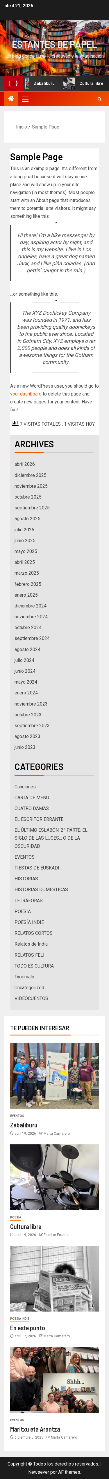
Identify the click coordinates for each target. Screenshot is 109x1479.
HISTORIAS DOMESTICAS (41, 889)
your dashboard (26, 394)
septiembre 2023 (32, 725)
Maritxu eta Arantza (35, 1429)
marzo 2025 (27, 573)
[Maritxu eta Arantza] (54, 1380)
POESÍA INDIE (29, 922)
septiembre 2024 (32, 638)
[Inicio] (11, 99)
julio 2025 (24, 530)
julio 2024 (24, 660)
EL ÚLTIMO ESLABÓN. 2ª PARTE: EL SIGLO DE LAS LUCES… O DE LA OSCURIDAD (51, 838)
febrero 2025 (28, 584)
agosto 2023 (27, 736)
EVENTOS (25, 857)
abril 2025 (25, 562)
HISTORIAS (26, 878)
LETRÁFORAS (29, 900)
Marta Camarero (57, 1133)
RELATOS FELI (29, 955)
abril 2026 (25, 464)
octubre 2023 (28, 715)
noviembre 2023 (31, 704)
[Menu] (25, 99)
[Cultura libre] (54, 1177)
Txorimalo (24, 977)
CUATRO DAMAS (32, 808)
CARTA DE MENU (32, 797)
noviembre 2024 (31, 616)
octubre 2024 (28, 627)
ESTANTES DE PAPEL (54, 43)
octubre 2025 (28, 497)
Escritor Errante (56, 1235)
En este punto (27, 1327)
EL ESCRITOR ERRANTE (39, 819)
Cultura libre (25, 1226)
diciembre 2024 (31, 606)
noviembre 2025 (31, 486)
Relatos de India (31, 944)
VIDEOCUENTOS (31, 998)
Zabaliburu (38, 83)
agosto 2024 (27, 649)
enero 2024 (26, 693)
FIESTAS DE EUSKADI (37, 868)
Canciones (25, 787)
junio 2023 (25, 747)
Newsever (38, 1472)
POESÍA (23, 911)
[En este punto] (54, 1279)
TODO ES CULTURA (34, 966)
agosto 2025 (27, 518)
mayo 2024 (26, 682)
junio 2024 (25, 671)
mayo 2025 (26, 551)
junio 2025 (25, 540)
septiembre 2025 (32, 508)
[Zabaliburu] (54, 1076)
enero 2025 (26, 595)
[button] (25, 99)
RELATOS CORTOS (34, 933)
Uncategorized (29, 987)
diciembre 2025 (31, 475)
